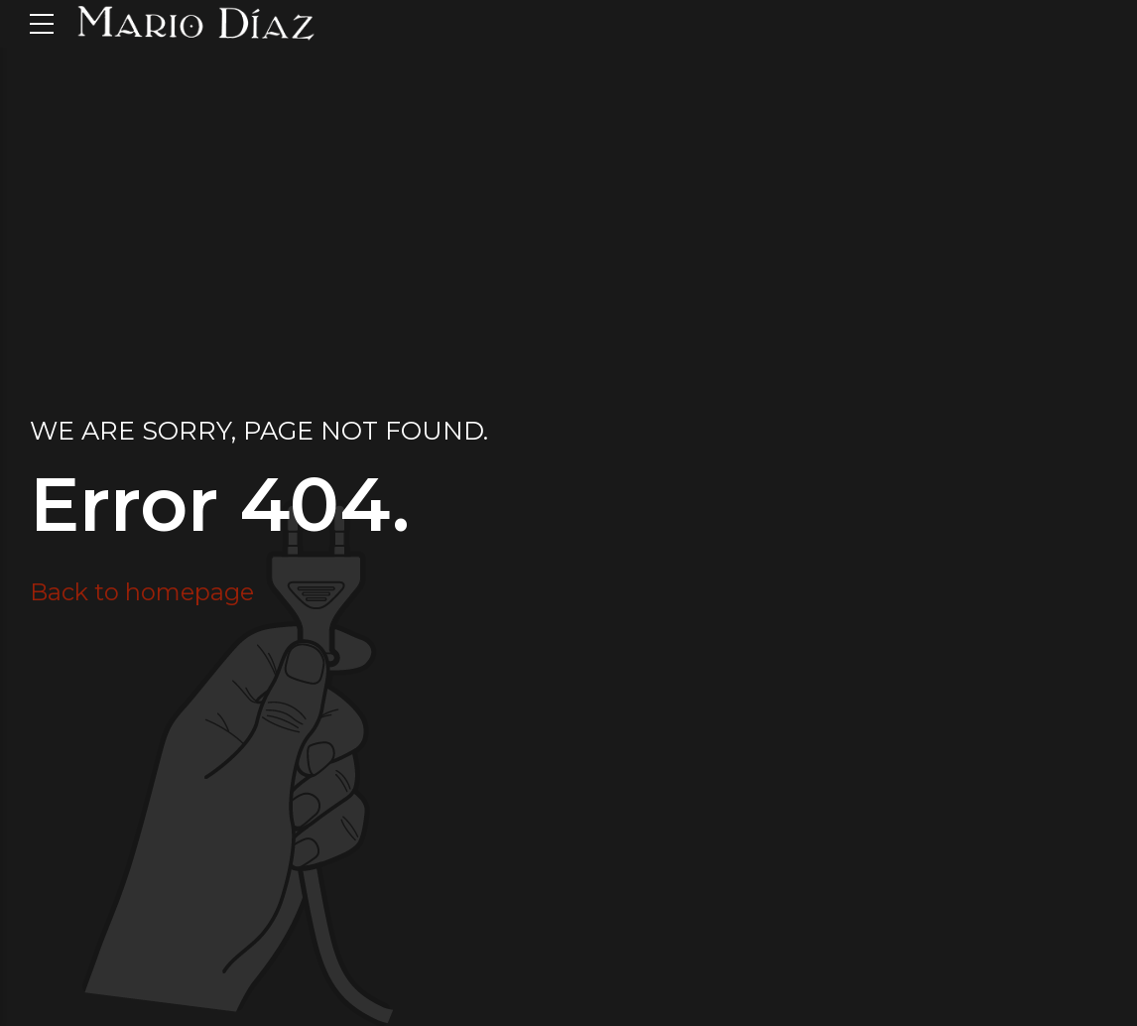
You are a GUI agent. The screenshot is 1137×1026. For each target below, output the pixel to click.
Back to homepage (142, 591)
